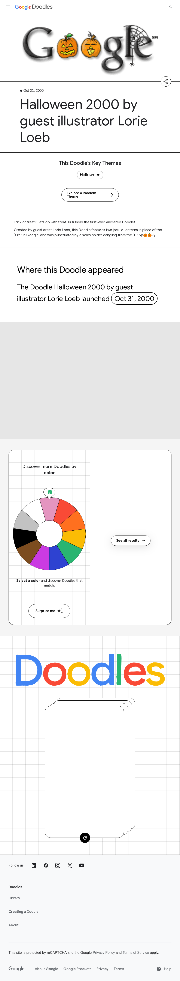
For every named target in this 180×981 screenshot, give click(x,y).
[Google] (17, 969)
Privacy (103, 969)
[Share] (166, 81)
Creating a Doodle (24, 912)
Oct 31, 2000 (134, 298)
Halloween (90, 175)
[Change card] (85, 838)
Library (14, 898)
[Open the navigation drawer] (8, 7)
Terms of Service (136, 952)
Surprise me (49, 611)
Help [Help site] (163, 969)
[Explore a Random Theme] (90, 195)
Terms (119, 969)
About (14, 925)
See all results (130, 541)
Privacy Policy (104, 952)
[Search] (170, 7)
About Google (46, 969)
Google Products (77, 969)
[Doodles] (90, 670)
